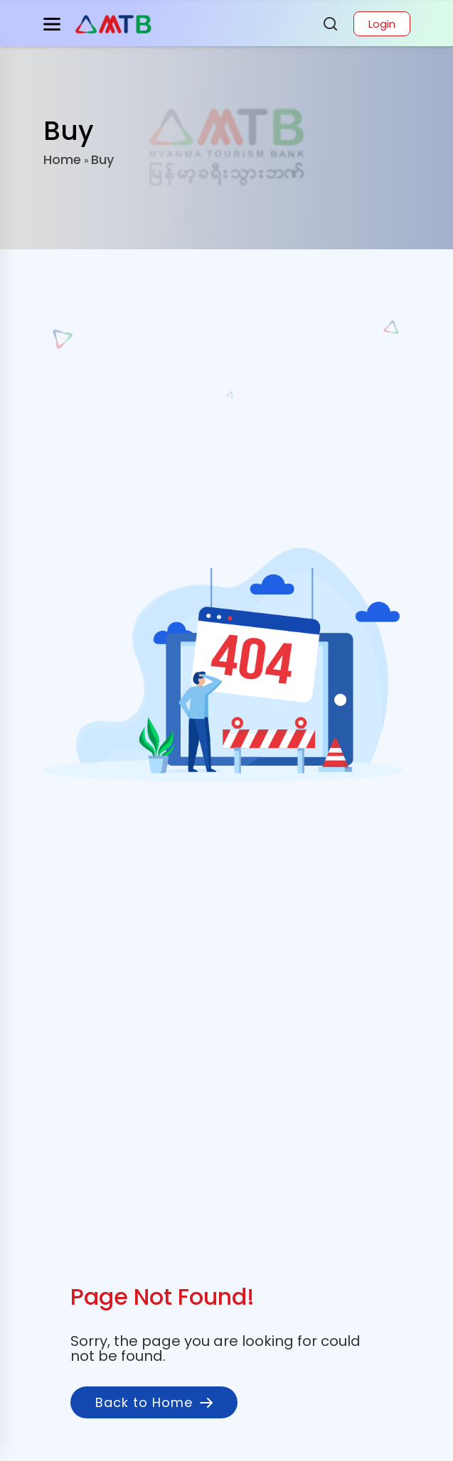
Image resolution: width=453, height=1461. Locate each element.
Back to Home (154, 1402)
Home (62, 159)
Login (381, 23)
